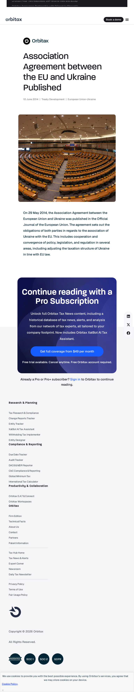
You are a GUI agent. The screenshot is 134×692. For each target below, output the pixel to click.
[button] (128, 316)
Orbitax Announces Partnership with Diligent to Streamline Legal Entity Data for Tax (60, 3)
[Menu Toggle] (127, 19)
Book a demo (113, 19)
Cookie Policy (10, 684)
